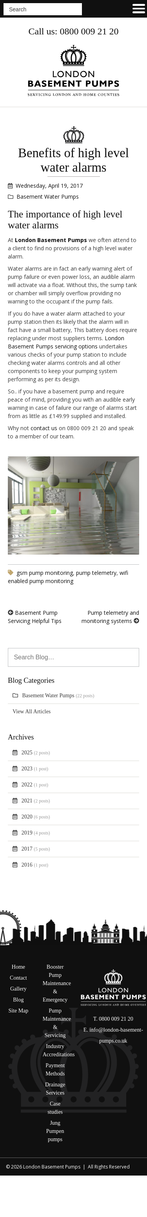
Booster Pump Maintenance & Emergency (57, 983)
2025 (36, 753)
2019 (36, 833)
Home (18, 967)
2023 (35, 769)
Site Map (18, 1011)
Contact (18, 978)
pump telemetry (96, 572)
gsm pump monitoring (44, 572)
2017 (36, 849)
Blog (18, 1000)
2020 (36, 817)
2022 (35, 785)
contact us (44, 428)
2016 (35, 865)
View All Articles (32, 711)
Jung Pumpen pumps (55, 1131)
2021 (36, 801)
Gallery (18, 989)
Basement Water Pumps (58, 695)
